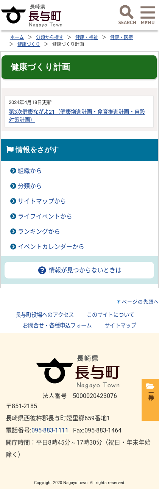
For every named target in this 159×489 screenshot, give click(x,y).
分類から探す (49, 37)
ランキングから (39, 231)
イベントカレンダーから (51, 246)
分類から (30, 186)
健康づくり (28, 44)
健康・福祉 (86, 37)
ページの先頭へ (140, 302)
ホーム (17, 37)
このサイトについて (110, 315)
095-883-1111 (50, 430)
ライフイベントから (45, 216)
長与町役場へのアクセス (45, 315)
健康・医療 (121, 37)
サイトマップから (42, 201)
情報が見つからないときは (79, 270)
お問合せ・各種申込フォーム (57, 325)
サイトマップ (120, 325)
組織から (30, 171)
